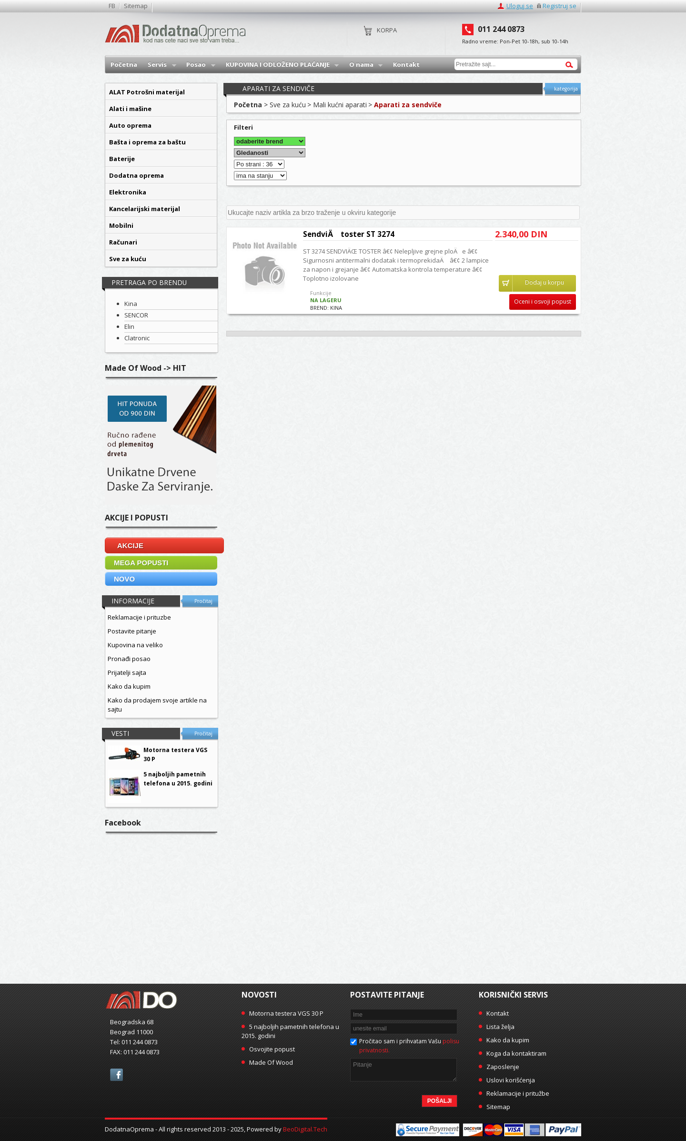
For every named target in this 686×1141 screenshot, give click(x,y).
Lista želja (500, 1026)
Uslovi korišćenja (510, 1080)
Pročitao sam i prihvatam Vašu (409, 1045)
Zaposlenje (502, 1066)
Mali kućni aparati (340, 104)
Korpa (387, 30)
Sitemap (136, 6)
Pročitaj (203, 601)
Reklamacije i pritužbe (517, 1093)
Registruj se (559, 5)
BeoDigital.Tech (305, 1129)
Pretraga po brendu (149, 282)
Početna (248, 104)
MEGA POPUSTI (141, 563)
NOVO (124, 579)
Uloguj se (519, 5)
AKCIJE (130, 545)
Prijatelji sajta (127, 672)
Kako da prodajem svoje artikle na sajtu (157, 704)
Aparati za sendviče (408, 104)
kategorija (566, 88)
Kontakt (497, 1013)
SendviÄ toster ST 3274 (348, 234)
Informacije (132, 600)
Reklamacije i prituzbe (139, 617)
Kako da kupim (129, 686)
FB (112, 6)
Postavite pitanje (132, 631)
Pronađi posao (129, 658)
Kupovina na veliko (135, 645)
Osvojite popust (272, 1049)
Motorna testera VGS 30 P (286, 1013)
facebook (116, 1074)
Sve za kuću (288, 104)
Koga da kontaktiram (516, 1053)
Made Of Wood (271, 1062)
